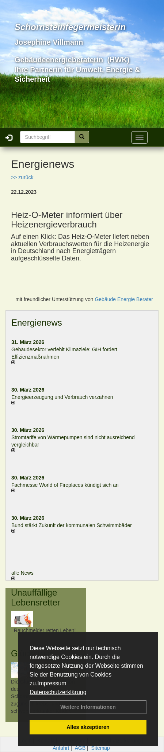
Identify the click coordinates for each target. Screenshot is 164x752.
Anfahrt (61, 748)
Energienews (36, 322)
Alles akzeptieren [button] (88, 727)
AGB (80, 748)
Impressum (51, 683)
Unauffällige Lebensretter (35, 597)
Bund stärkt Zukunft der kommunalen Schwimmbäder (71, 525)
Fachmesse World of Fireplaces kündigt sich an (65, 485)
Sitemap (100, 748)
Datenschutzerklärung (58, 692)
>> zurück (22, 177)
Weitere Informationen (88, 707)
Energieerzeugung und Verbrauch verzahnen (62, 397)
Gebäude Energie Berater (124, 299)
